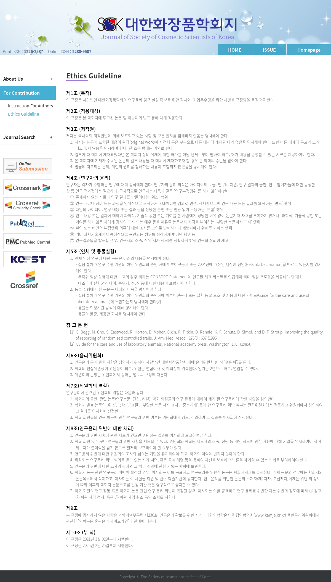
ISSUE (269, 49)
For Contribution (21, 92)
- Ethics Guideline (22, 114)
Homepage (309, 49)
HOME (234, 49)
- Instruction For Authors (29, 106)
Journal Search (19, 137)
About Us (13, 78)
